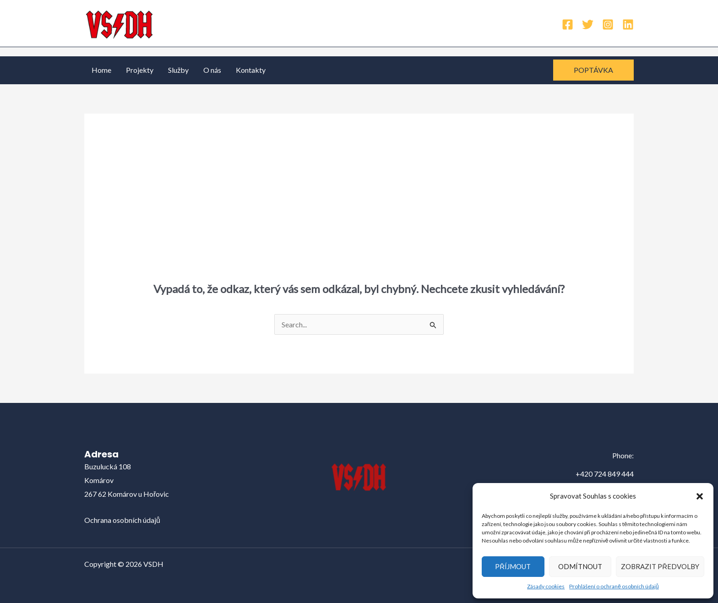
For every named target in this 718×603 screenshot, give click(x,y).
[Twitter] (587, 24)
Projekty (139, 69)
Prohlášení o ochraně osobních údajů (613, 586)
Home (101, 69)
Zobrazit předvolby (660, 566)
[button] (699, 496)
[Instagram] (608, 24)
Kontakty (251, 69)
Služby (178, 69)
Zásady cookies (546, 586)
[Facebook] (567, 24)
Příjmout (513, 566)
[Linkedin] (628, 24)
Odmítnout (580, 566)
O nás (212, 69)
